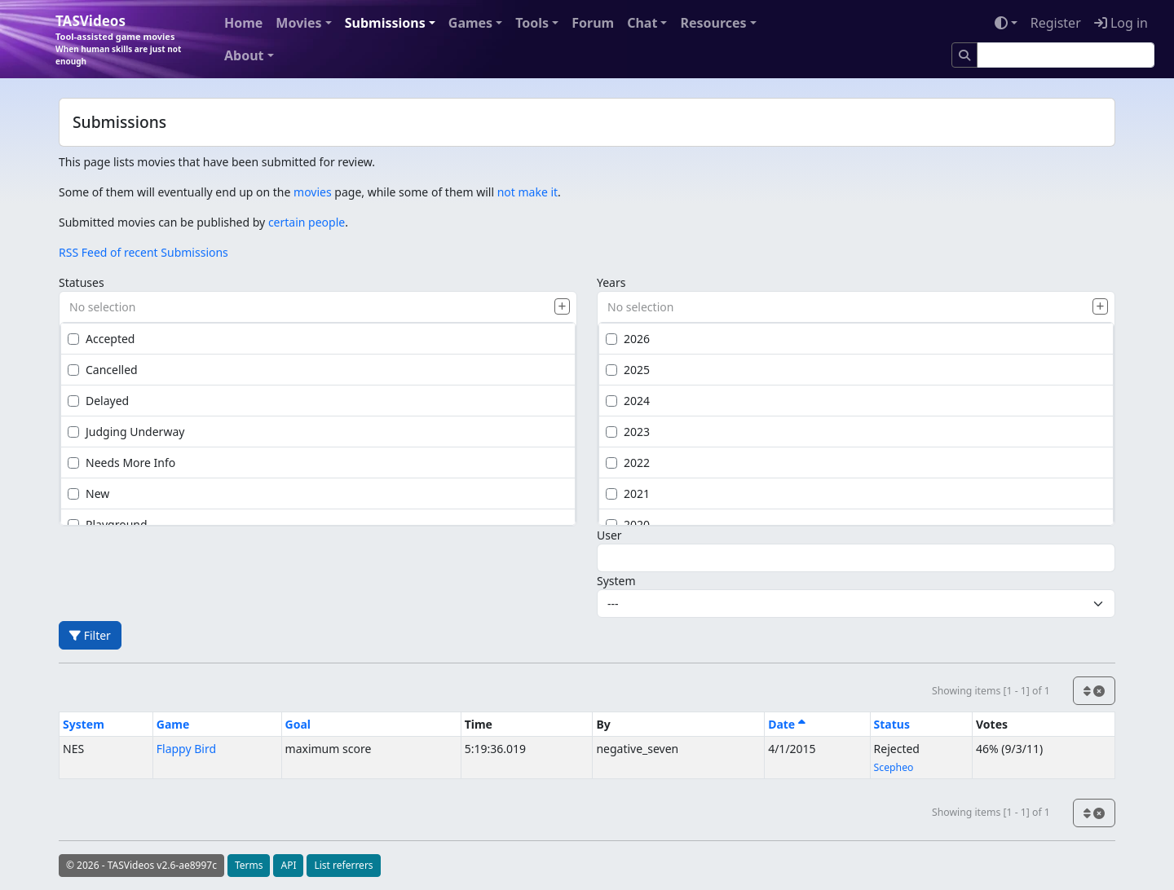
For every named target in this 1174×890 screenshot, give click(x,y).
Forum (593, 23)
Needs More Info (121, 462)
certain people (306, 222)
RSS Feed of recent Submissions (143, 252)
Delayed (98, 400)
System (616, 580)
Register (1056, 23)
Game (173, 724)
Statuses (81, 282)
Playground (108, 524)
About (244, 55)
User (609, 535)
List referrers (343, 865)
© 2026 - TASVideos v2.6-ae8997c (141, 865)
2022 (628, 462)
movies (313, 192)
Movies (298, 23)
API (288, 865)
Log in (1121, 23)
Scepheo (894, 767)
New (88, 493)
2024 (628, 400)
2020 (628, 524)
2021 (628, 493)
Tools (532, 23)
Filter (90, 635)
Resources (713, 23)
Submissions (385, 23)
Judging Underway (126, 431)
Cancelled (103, 369)
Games (470, 23)
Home (243, 23)
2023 (628, 431)
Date (786, 724)
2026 (628, 338)
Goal (298, 724)
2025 (628, 369)
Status (892, 724)
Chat (642, 23)
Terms (249, 865)
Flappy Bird (186, 748)
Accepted (101, 338)
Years (611, 282)
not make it (527, 192)
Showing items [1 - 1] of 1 (991, 691)
